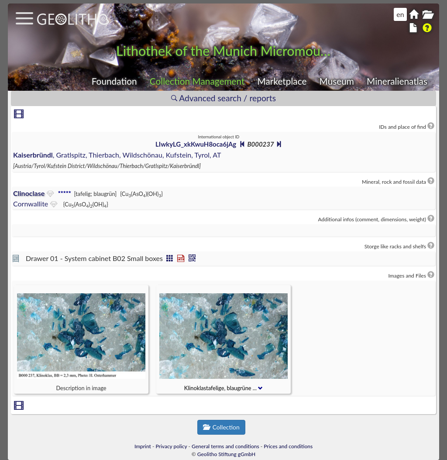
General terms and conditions (225, 446)
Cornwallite (30, 203)
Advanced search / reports (223, 98)
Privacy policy (171, 446)
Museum (337, 81)
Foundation (114, 81)
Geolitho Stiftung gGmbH (226, 454)
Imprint (142, 446)
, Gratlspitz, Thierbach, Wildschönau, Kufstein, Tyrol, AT (117, 155)
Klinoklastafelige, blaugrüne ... (223, 388)
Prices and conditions (288, 446)
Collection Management (197, 81)
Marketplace (282, 81)
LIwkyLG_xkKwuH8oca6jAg (195, 144)
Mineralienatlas (397, 81)
